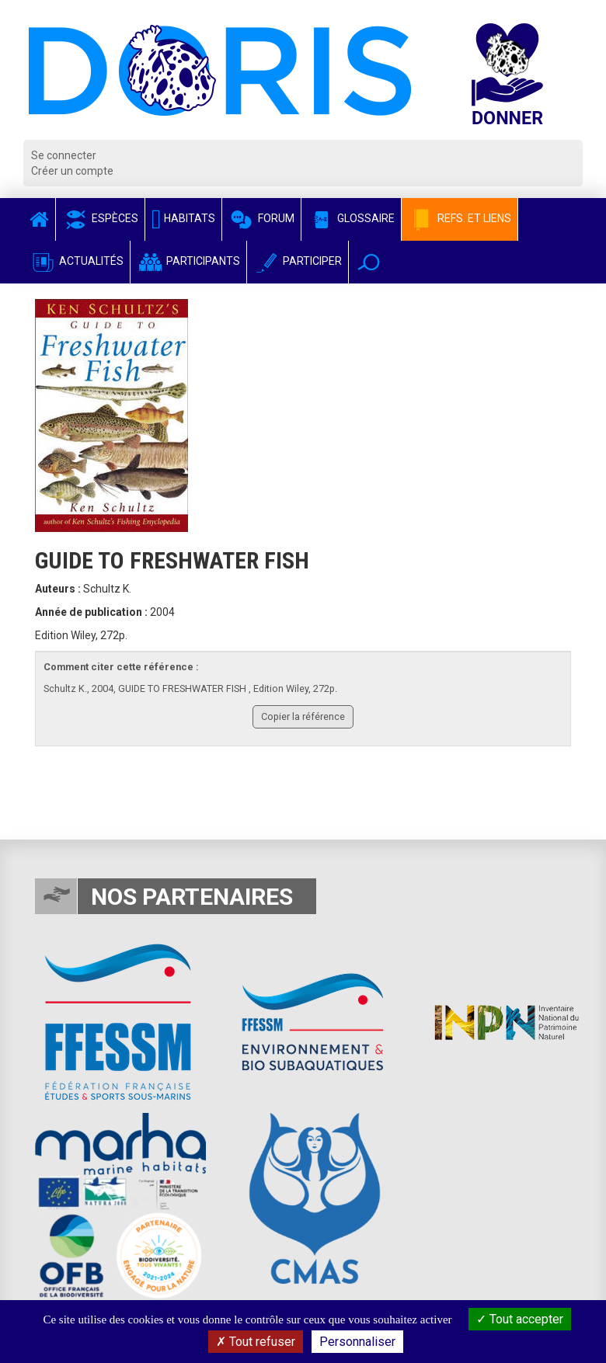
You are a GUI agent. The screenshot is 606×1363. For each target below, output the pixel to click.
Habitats (183, 218)
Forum (261, 218)
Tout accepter (519, 1319)
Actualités (77, 261)
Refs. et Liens (459, 218)
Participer (297, 261)
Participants (188, 261)
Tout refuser (255, 1341)
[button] (368, 262)
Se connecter (63, 155)
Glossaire (351, 218)
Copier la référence (303, 716)
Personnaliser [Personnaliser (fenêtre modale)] (357, 1341)
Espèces (100, 218)
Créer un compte (72, 171)
